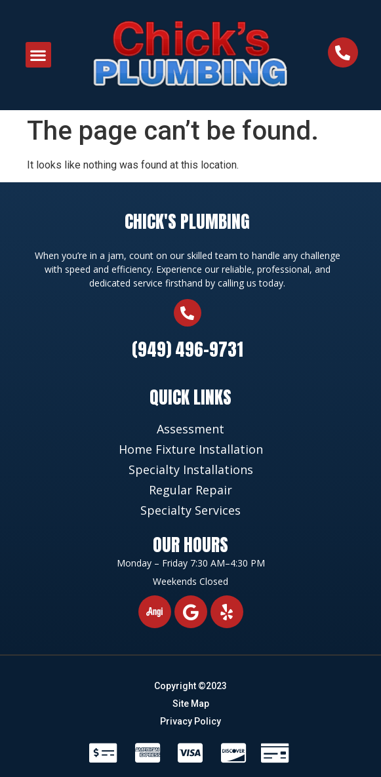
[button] (38, 55)
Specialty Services (190, 510)
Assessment (190, 429)
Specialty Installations (191, 469)
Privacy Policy (190, 721)
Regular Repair (190, 490)
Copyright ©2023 (190, 686)
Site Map (190, 703)
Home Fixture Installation (191, 449)
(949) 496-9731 (187, 349)
